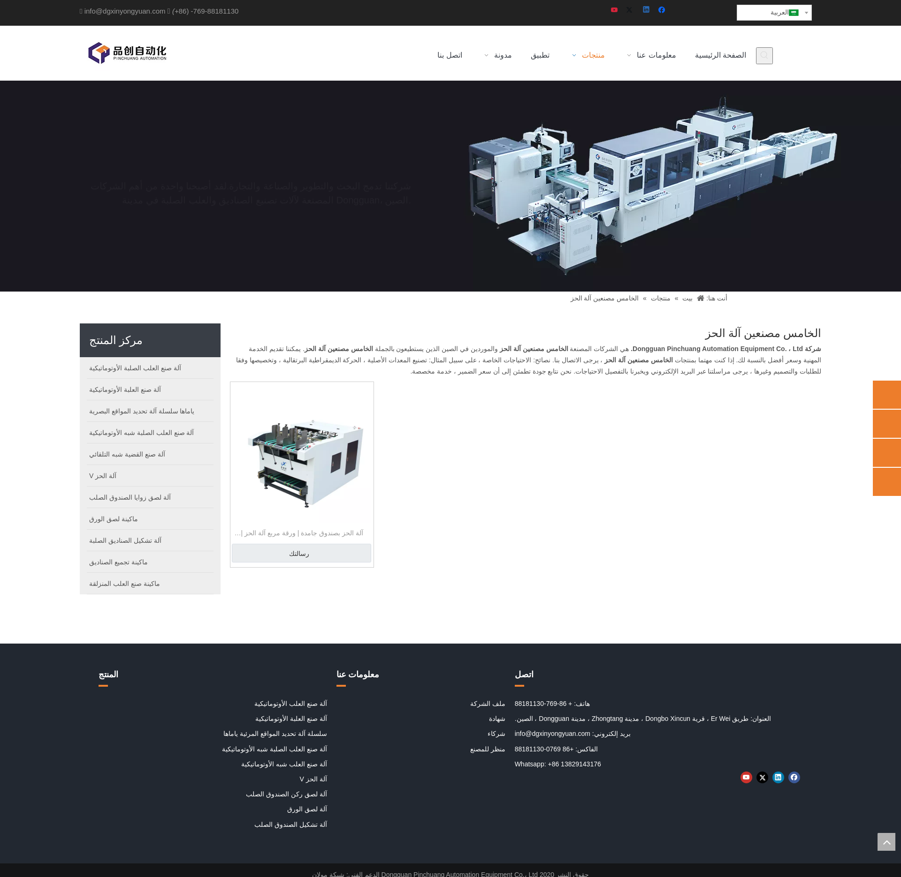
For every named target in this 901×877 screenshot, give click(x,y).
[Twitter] (631, 10)
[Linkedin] (647, 10)
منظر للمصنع (487, 749)
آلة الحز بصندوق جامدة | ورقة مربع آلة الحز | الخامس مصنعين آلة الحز (302, 534)
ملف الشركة (487, 703)
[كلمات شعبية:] (764, 55)
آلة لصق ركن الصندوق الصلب (286, 794)
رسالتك (299, 553)
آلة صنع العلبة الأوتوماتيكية (291, 718)
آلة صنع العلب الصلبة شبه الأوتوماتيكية (274, 749)
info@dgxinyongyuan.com (125, 11)
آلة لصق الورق (307, 809)
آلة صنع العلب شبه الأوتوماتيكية (284, 764)
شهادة (497, 718)
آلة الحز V (313, 779)
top (886, 842)
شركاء (496, 733)
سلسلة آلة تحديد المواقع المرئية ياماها (275, 733)
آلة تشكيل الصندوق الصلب (290, 824)
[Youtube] (615, 10)
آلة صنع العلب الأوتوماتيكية (290, 703)
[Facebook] (663, 10)
